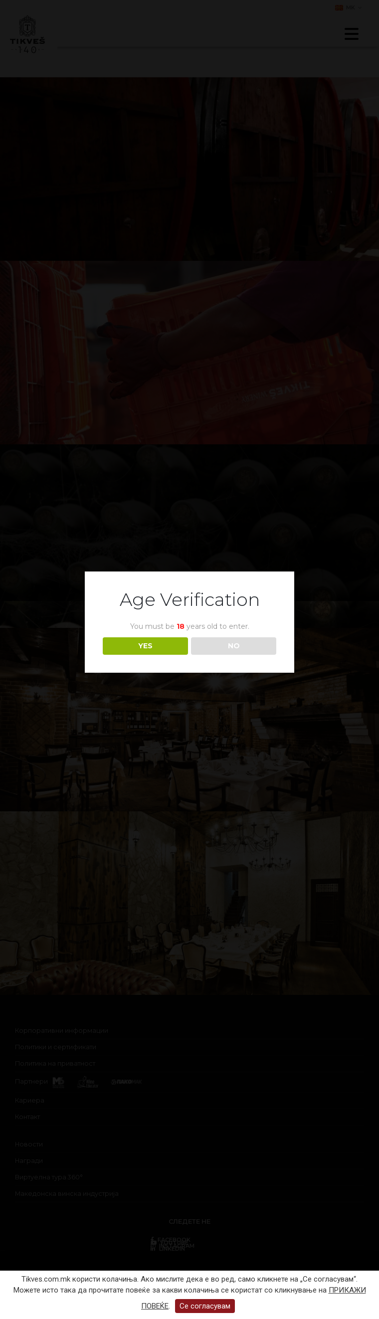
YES (145, 645)
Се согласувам (205, 1306)
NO (234, 645)
